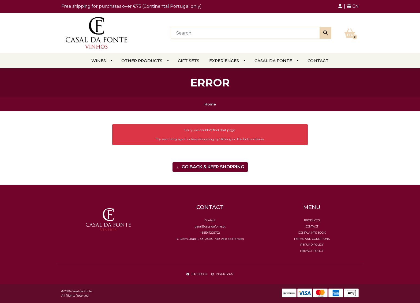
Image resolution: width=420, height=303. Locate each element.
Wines (98, 60)
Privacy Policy (312, 251)
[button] (340, 6)
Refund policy (312, 245)
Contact (318, 60)
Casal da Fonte (273, 60)
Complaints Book (312, 232)
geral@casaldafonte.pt (210, 226)
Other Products (141, 60)
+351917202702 (210, 232)
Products (312, 220)
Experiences (224, 60)
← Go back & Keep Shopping (210, 166)
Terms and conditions (312, 239)
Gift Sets (188, 60)
